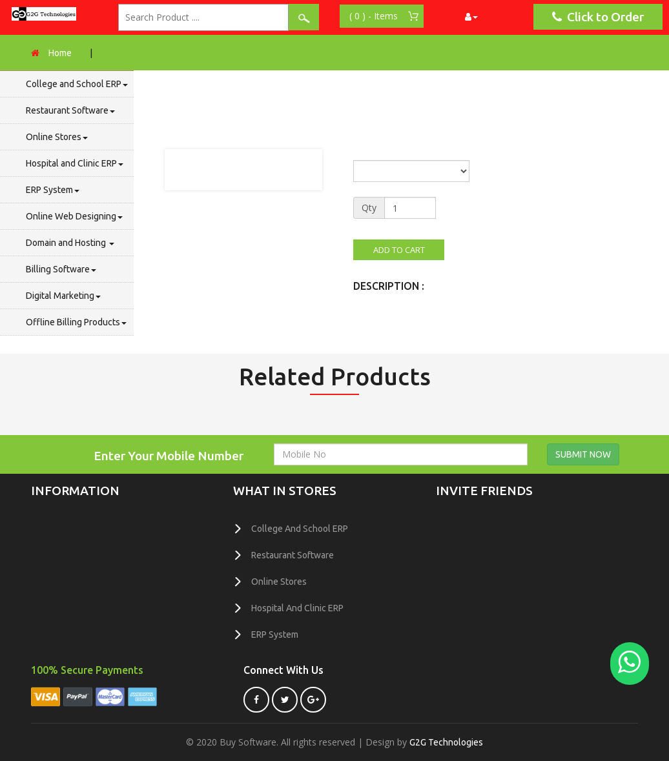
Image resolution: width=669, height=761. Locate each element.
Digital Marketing (63, 295)
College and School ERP (77, 84)
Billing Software (61, 269)
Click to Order (598, 17)
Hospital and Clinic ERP (74, 163)
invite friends (484, 490)
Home (60, 53)
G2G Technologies (446, 742)
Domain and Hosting (70, 243)
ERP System (52, 190)
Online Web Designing (74, 216)
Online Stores (57, 137)
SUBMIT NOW (583, 454)
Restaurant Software (70, 110)
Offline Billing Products (76, 322)
